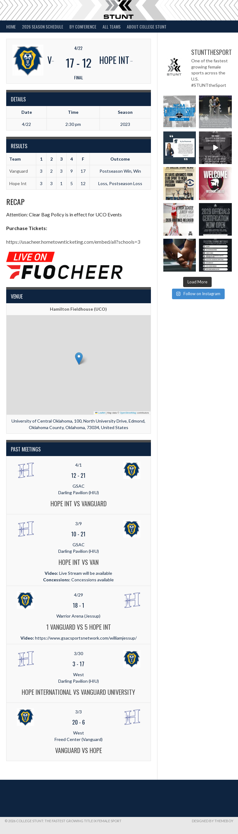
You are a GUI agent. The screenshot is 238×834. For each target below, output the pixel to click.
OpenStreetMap (128, 412)
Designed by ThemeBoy (212, 821)
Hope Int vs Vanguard (79, 503)
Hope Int (18, 183)
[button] (79, 358)
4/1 (78, 465)
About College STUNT (146, 26)
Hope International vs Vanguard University (78, 692)
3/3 (78, 711)
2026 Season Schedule (42, 26)
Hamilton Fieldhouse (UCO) (78, 309)
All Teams (112, 26)
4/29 (78, 594)
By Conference (82, 26)
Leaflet (100, 412)
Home (11, 26)
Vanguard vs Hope (78, 750)
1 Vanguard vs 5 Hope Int (78, 627)
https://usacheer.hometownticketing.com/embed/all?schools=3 (73, 242)
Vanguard (18, 171)
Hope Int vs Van (79, 562)
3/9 (78, 523)
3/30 (78, 653)
